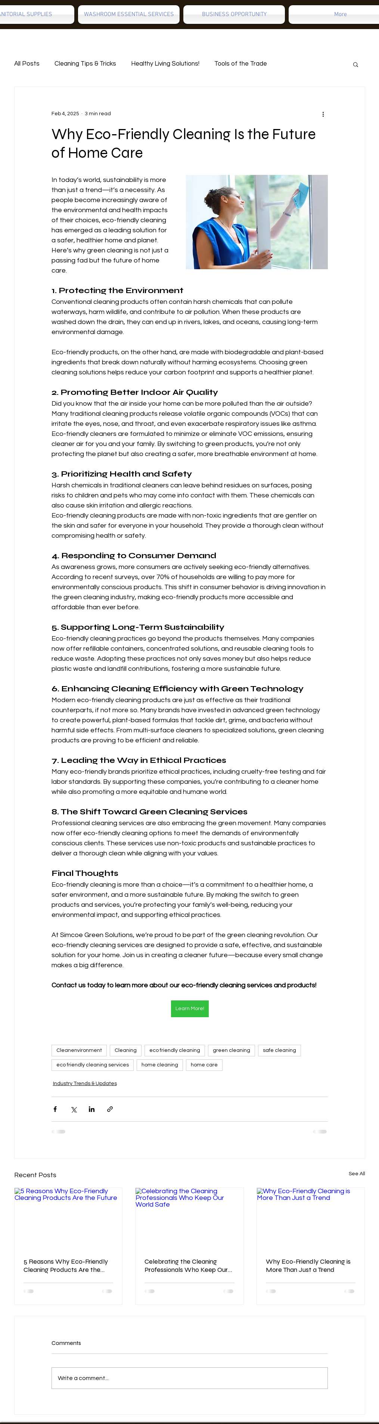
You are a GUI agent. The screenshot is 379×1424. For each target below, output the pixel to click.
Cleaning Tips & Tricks (85, 63)
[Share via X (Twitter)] (73, 1109)
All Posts (27, 63)
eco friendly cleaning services (92, 1065)
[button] (355, 64)
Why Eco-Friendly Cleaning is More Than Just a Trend (308, 1265)
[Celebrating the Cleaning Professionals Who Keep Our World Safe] (189, 1218)
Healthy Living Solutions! (165, 63)
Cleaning (126, 1050)
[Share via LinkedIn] (91, 1109)
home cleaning (160, 1065)
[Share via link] (110, 1109)
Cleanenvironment (79, 1050)
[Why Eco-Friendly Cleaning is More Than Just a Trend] (311, 1218)
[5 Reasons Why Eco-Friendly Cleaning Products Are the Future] (68, 1218)
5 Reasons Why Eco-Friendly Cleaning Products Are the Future (66, 1265)
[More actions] (323, 113)
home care (204, 1065)
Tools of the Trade (240, 63)
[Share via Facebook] (55, 1109)
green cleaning (231, 1050)
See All (357, 1173)
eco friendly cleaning (174, 1050)
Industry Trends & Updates (85, 1083)
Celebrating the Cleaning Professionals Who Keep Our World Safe (186, 1265)
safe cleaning (279, 1050)
